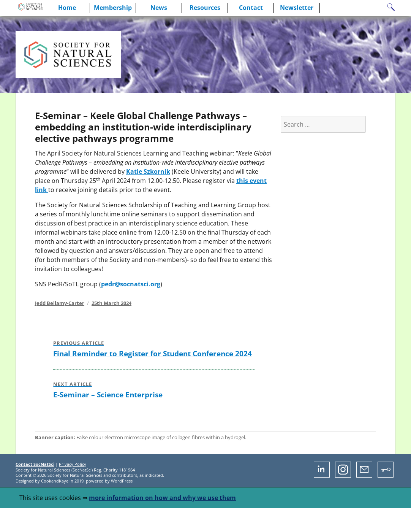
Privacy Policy (72, 464)
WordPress (122, 481)
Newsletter (296, 7)
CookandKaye (54, 481)
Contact (251, 7)
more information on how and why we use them (162, 498)
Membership (113, 7)
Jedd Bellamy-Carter (59, 303)
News (158, 7)
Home (67, 7)
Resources (205, 7)
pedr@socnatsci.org (130, 284)
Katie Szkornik (148, 171)
